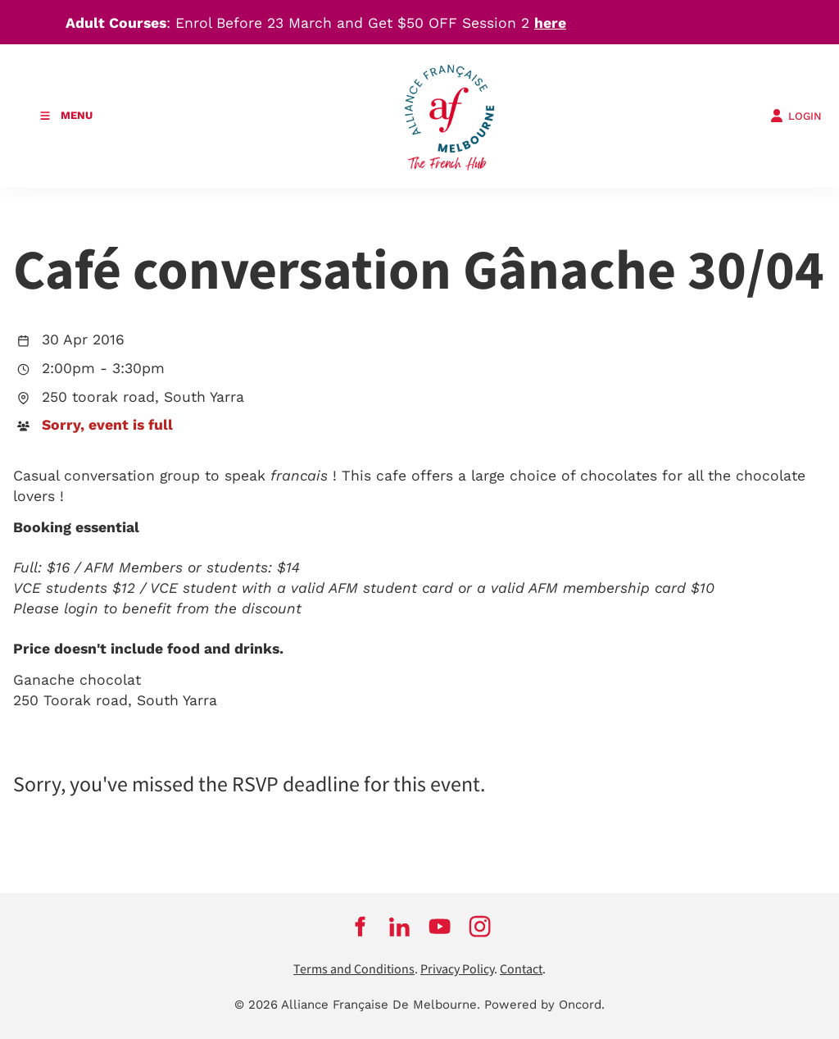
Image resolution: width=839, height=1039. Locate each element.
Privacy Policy (457, 969)
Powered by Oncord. (544, 1004)
